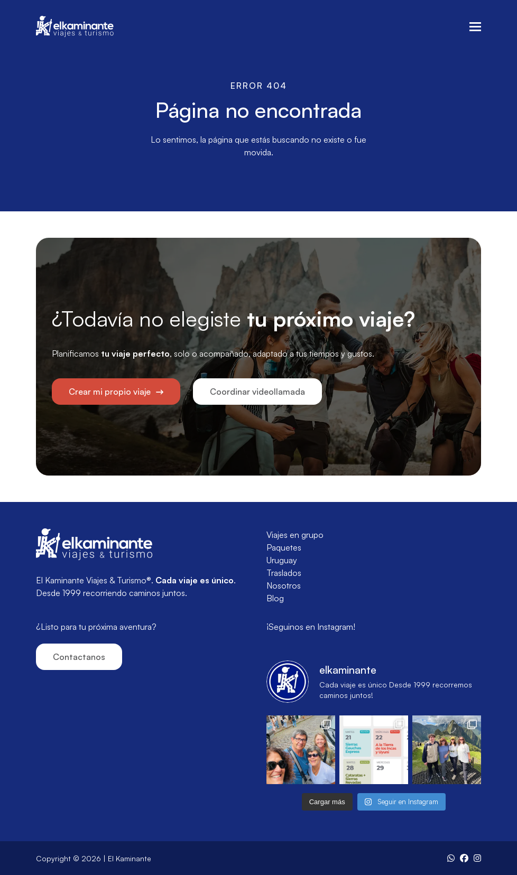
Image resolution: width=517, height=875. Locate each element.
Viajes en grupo (295, 534)
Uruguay (281, 560)
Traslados (283, 572)
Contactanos (79, 656)
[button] (475, 26)
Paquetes (283, 547)
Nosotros (283, 585)
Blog (275, 598)
